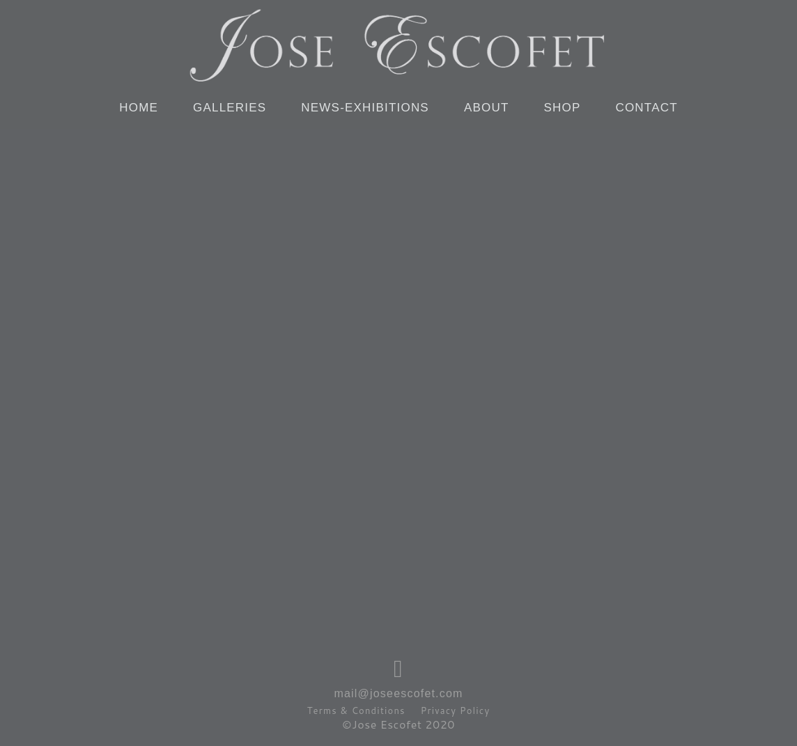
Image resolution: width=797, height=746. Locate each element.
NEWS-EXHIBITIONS (365, 107)
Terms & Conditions (356, 710)
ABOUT (486, 107)
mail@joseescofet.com (398, 693)
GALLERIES (229, 107)
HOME (138, 107)
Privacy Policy (455, 710)
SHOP (561, 107)
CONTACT (646, 107)
